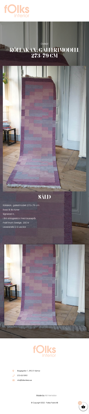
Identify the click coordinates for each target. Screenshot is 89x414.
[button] (75, 11)
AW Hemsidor (51, 395)
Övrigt (44, 43)
